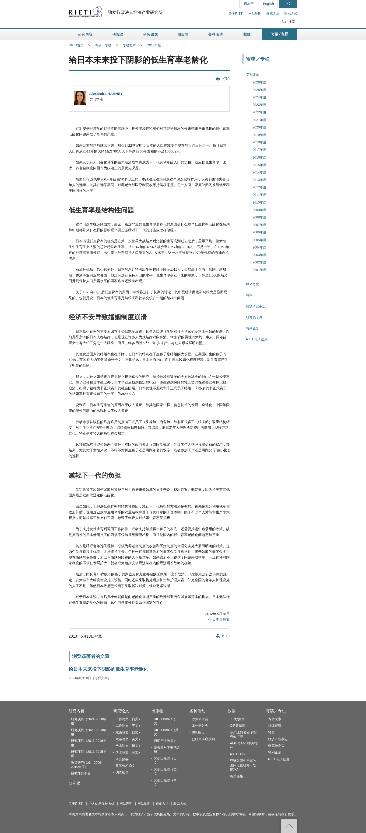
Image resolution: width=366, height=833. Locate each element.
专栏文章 (129, 45)
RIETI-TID (237, 754)
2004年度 (259, 247)
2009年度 (259, 210)
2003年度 (259, 255)
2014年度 (259, 172)
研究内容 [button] (85, 34)
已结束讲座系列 (203, 739)
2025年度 (259, 90)
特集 (249, 295)
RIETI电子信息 (256, 339)
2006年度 (259, 232)
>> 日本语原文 (218, 619)
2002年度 (259, 262)
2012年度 (259, 187)
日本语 (249, 4)
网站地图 (254, 13)
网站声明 (126, 803)
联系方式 (290, 13)
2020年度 (259, 127)
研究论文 (121, 711)
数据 (232, 711)
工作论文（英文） (129, 725)
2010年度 (259, 202)
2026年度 (259, 82)
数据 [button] (247, 34)
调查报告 (122, 772)
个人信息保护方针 (101, 803)
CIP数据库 (237, 725)
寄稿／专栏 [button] (279, 34)
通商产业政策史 (165, 741)
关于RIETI (236, 13)
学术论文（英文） (129, 752)
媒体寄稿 (252, 284)
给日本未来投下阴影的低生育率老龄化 (108, 669)
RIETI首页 (76, 45)
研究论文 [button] (150, 34)
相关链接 (236, 776)
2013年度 (154, 45)
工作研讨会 (200, 725)
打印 (226, 78)
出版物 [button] (183, 34)
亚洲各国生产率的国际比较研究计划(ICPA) (243, 765)
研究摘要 (122, 759)
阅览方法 (272, 13)
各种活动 (197, 711)
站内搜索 (288, 22)
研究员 (75, 783)
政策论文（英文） (129, 739)
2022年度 (259, 112)
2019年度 (259, 135)
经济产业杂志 (256, 306)
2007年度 (259, 225)
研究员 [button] (117, 34)
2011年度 (259, 195)
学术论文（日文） (129, 745)
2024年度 (259, 97)
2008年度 (259, 217)
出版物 (157, 711)
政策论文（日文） (129, 732)
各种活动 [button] (215, 34)
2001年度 (259, 270)
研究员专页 (254, 317)
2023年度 (259, 105)
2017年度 (259, 150)
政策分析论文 (125, 765)
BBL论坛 (198, 732)
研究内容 (76, 711)
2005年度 (259, 240)
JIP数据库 (237, 719)
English (268, 4)
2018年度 (259, 142)
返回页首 (289, 826)
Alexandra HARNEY (106, 94)
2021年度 (259, 120)
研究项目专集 (81, 773)
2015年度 (259, 165)
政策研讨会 (200, 719)
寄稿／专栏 (103, 45)
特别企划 (252, 328)
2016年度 (259, 157)
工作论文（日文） (129, 719)
